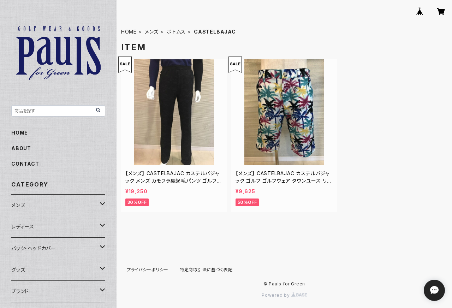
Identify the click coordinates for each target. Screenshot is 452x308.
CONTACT (25, 164)
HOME (129, 32)
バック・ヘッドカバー (33, 248)
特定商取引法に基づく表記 (206, 269)
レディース (22, 227)
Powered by (284, 295)
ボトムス (176, 32)
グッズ (18, 270)
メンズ (152, 32)
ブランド (20, 291)
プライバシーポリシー (147, 269)
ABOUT (21, 148)
